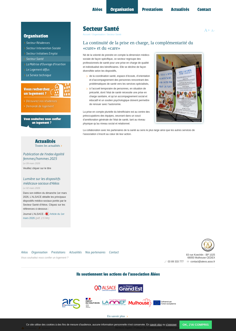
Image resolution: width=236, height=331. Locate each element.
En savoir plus (118, 315)
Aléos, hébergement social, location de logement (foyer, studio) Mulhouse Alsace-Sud (50, 12)
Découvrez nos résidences (40, 100)
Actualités (45, 140)
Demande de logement (38, 105)
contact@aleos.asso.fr (200, 260)
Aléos (183, 244)
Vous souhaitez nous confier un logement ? (45, 256)
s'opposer (171, 324)
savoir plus (156, 324)
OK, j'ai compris (196, 324)
